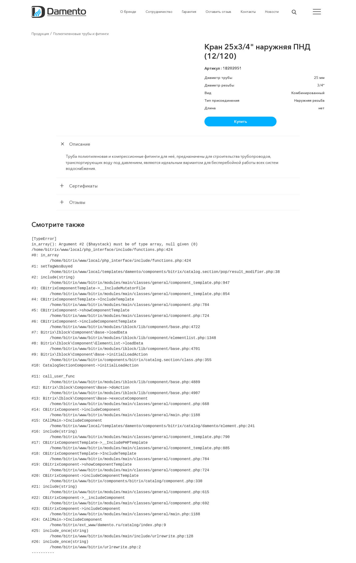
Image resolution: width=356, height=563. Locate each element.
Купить (240, 121)
